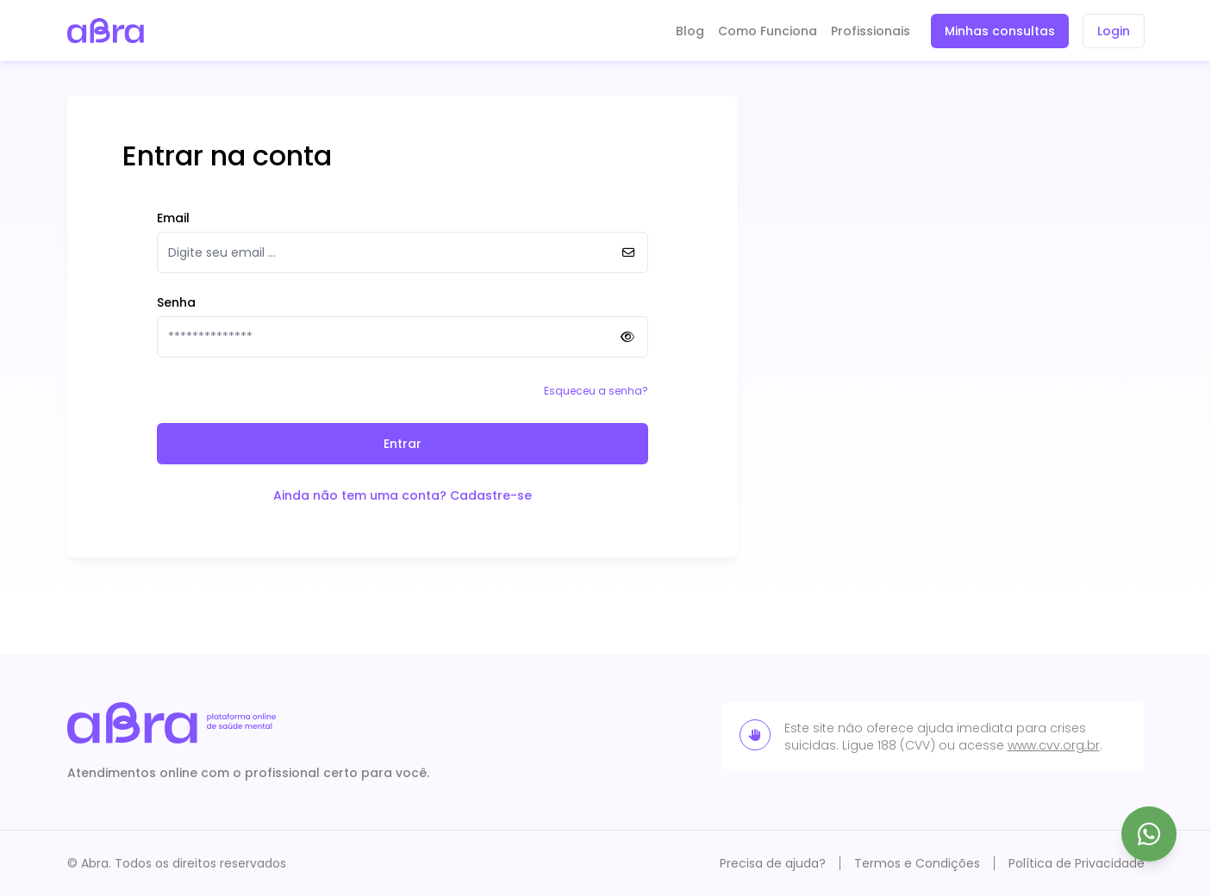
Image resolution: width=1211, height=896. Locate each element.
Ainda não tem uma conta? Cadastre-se (402, 495)
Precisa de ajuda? (773, 863)
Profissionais (870, 31)
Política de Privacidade (1076, 863)
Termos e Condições (917, 863)
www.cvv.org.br (1054, 745)
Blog (690, 31)
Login (1113, 31)
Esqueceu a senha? (596, 390)
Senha (176, 302)
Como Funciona (767, 31)
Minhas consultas (1000, 31)
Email (173, 218)
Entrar (402, 443)
